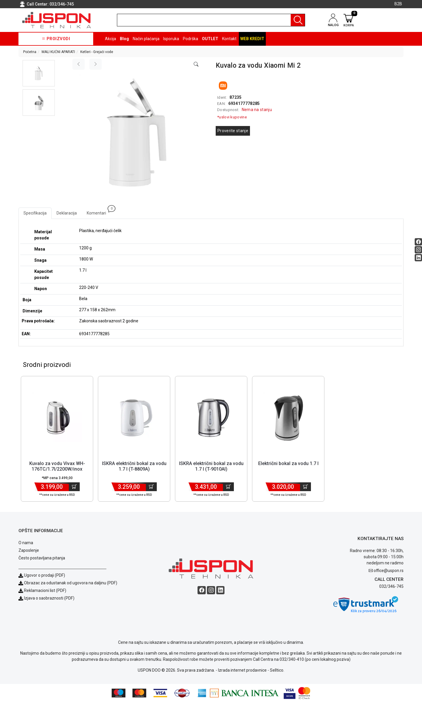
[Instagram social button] (418, 249)
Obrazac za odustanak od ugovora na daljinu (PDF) (70, 583)
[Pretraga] (298, 20)
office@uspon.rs (389, 571)
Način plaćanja (146, 38)
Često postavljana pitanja (41, 558)
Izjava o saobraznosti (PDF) (49, 599)
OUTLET (210, 38)
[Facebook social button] (418, 241)
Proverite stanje (232, 130)
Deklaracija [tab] (67, 213)
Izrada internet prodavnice (242, 671)
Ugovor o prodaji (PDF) (41, 576)
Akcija (110, 38)
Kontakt (229, 38)
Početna (29, 52)
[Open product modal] (196, 64)
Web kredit (252, 38)
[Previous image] (78, 64)
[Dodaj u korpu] (74, 487)
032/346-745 (62, 4)
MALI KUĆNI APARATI (58, 52)
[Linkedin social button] (418, 257)
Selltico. (277, 671)
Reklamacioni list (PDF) (42, 591)
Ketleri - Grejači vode (96, 52)
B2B (398, 3)
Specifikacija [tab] (35, 213)
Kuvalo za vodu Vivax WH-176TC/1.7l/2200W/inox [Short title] (57, 467)
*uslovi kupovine (232, 117)
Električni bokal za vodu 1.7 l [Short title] (288, 464)
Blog (124, 38)
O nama (25, 543)
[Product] (57, 418)
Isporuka (171, 38)
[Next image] (95, 64)
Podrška (190, 38)
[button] (39, 73)
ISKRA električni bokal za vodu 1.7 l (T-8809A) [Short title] (134, 467)
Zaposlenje (28, 551)
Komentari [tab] (99, 211)
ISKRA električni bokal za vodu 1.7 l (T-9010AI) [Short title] (211, 467)
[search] (211, 20)
